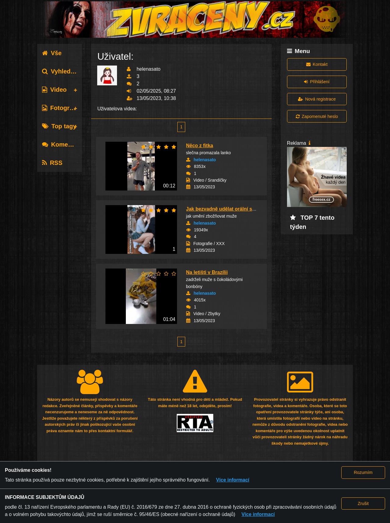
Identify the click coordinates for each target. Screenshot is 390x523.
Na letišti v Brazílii (207, 272)
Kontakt (317, 64)
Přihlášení (316, 81)
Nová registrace (317, 99)
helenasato (205, 159)
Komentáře (62, 144)
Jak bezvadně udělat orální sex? (223, 209)
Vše (52, 53)
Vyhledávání (64, 71)
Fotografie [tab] (61, 108)
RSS (52, 162)
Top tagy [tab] (59, 126)
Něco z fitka (199, 145)
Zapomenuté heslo (317, 116)
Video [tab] (54, 89)
